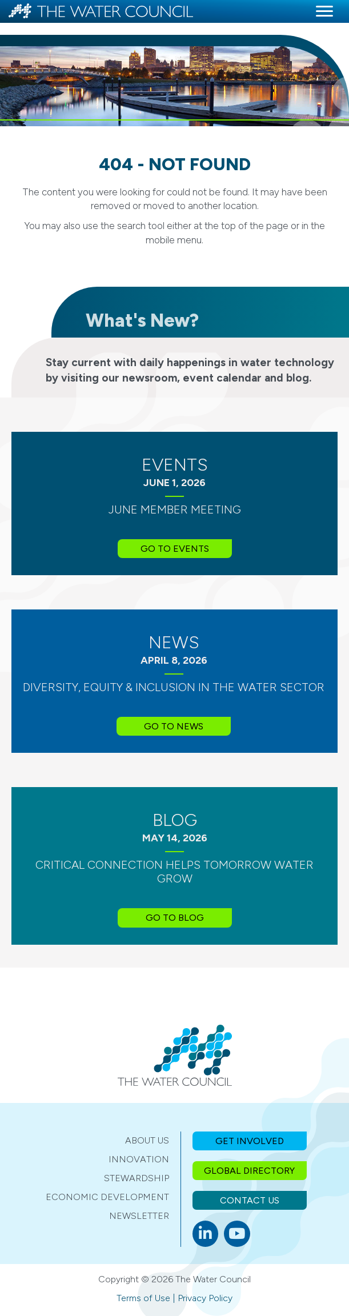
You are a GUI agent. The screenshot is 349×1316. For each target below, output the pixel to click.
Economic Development (107, 1196)
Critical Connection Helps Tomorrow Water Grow (174, 871)
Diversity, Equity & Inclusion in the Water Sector (173, 687)
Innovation (139, 1159)
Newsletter (139, 1215)
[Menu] (324, 11)
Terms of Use (143, 1298)
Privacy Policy (205, 1298)
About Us (147, 1140)
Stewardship (136, 1178)
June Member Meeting (175, 509)
